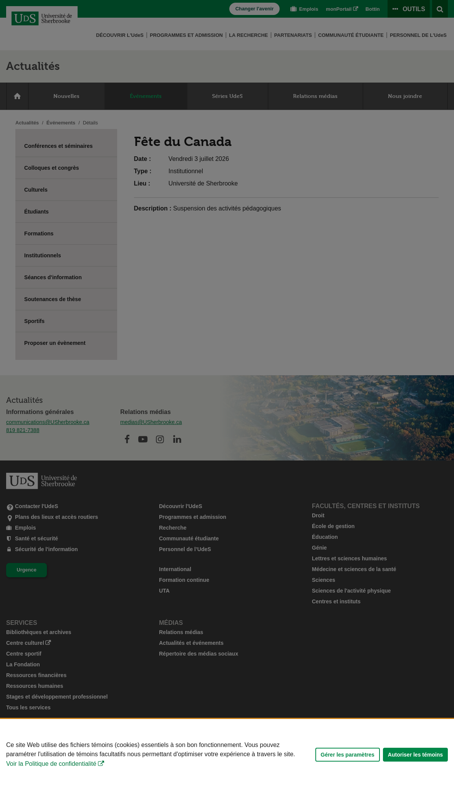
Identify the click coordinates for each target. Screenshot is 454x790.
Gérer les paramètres (347, 755)
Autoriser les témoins (415, 755)
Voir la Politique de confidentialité (51, 763)
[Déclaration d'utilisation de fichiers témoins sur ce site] (227, 754)
